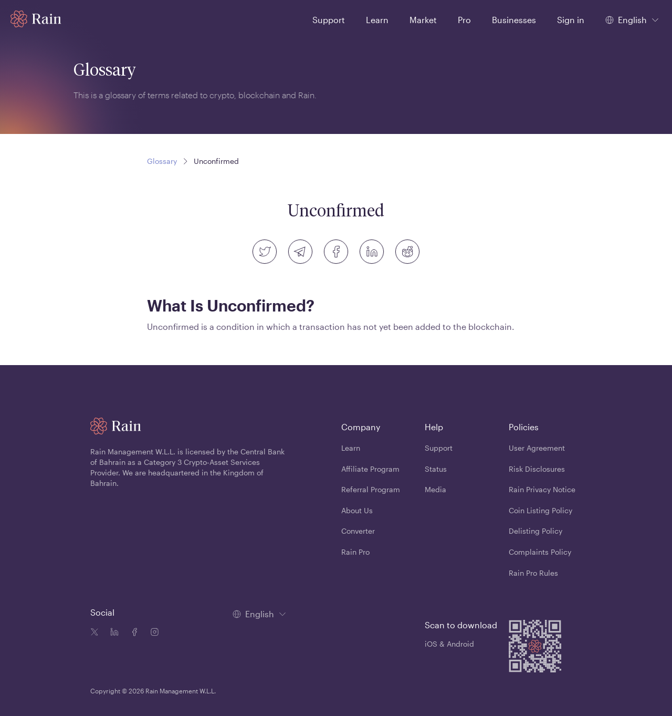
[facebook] (336, 251)
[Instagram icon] (152, 633)
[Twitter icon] (94, 633)
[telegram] (300, 251)
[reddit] (407, 251)
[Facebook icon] (132, 633)
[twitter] (264, 251)
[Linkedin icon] (112, 633)
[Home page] (35, 19)
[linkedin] (371, 251)
